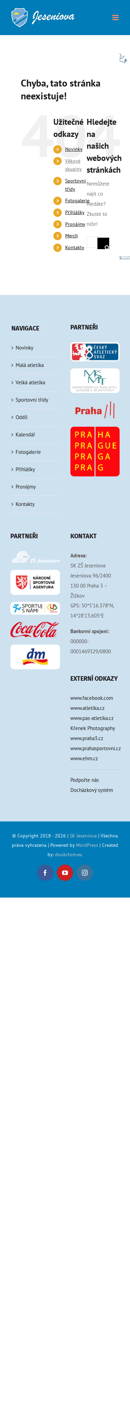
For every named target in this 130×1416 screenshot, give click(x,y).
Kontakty (74, 247)
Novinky (74, 149)
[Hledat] (107, 243)
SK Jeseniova (83, 836)
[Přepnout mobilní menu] (116, 17)
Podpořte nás (84, 780)
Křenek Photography (92, 728)
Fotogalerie (77, 200)
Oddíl (21, 417)
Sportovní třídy (32, 399)
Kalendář (25, 434)
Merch (71, 235)
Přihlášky (75, 212)
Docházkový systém (91, 790)
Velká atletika (30, 382)
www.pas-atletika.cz (92, 718)
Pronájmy (75, 224)
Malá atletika (30, 365)
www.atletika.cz (87, 708)
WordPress (87, 845)
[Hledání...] (92, 242)
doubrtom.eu (69, 854)
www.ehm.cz (84, 758)
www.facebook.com (91, 698)
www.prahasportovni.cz (95, 748)
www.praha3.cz (86, 738)
